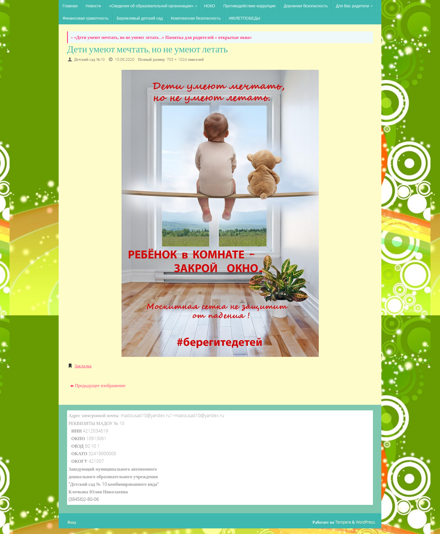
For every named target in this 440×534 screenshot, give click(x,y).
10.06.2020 (124, 59)
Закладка (82, 366)
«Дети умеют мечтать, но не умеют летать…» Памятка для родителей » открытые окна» (161, 37)
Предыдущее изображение (97, 385)
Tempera (343, 522)
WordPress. (366, 522)
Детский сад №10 (89, 59)
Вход (72, 522)
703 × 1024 (177, 59)
